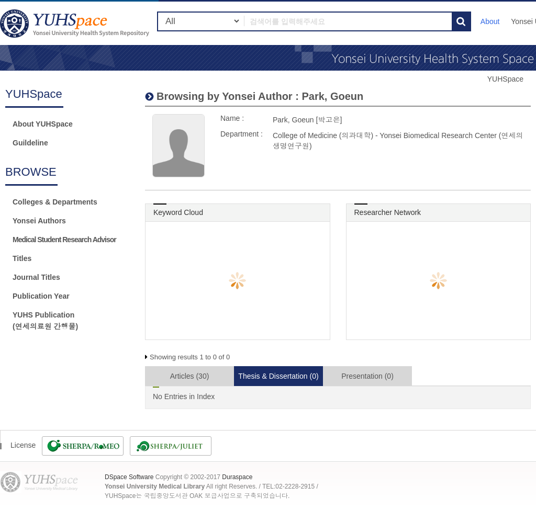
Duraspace (237, 477)
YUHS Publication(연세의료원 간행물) (45, 321)
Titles (22, 258)
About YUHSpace (43, 124)
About (490, 21)
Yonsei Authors (39, 221)
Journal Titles (36, 277)
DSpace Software (129, 477)
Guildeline (30, 143)
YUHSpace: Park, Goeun (76, 23)
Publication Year (41, 296)
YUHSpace (505, 79)
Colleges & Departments (55, 202)
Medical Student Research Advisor (64, 239)
